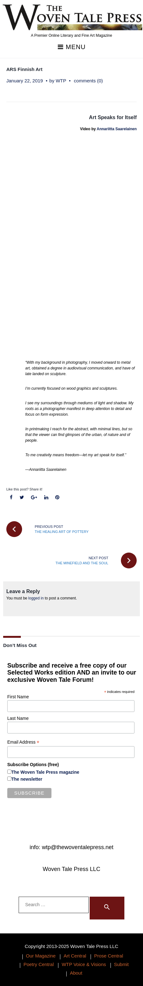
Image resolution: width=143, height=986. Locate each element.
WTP (61, 80)
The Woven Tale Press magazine (45, 772)
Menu (71, 47)
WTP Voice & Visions (84, 964)
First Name (18, 696)
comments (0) (88, 80)
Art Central (74, 955)
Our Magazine (41, 955)
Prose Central (108, 955)
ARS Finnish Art (24, 69)
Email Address (23, 742)
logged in (36, 598)
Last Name (18, 718)
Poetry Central (38, 964)
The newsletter (26, 779)
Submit (121, 964)
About (76, 973)
